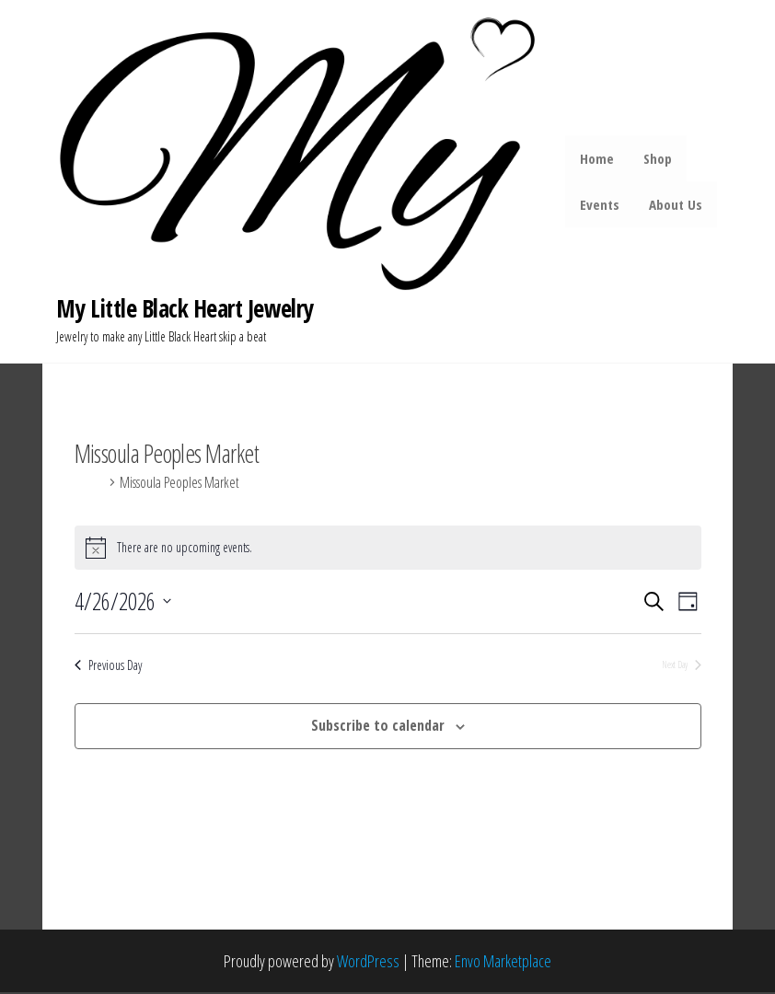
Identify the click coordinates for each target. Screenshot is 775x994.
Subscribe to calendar (378, 727)
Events (601, 205)
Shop (657, 159)
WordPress (368, 962)
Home (599, 159)
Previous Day (108, 667)
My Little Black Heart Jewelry (185, 309)
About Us (675, 205)
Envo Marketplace (503, 962)
